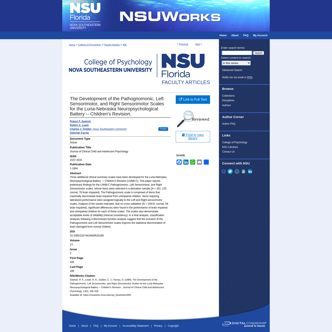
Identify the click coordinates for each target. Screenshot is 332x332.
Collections (228, 95)
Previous (183, 44)
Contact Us (228, 151)
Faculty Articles (112, 44)
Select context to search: (236, 57)
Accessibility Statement (136, 325)
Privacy (158, 325)
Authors (226, 105)
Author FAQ (228, 123)
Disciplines (228, 100)
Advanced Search (232, 70)
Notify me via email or (237, 77)
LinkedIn (250, 171)
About (85, 325)
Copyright (173, 325)
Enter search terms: (233, 47)
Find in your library (193, 136)
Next (197, 44)
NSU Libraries (230, 147)
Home (72, 44)
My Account (111, 325)
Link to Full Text (193, 99)
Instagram (237, 171)
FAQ (96, 325)
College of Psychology (89, 44)
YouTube (244, 171)
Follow (163, 129)
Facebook (224, 171)
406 (124, 44)
